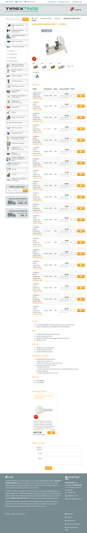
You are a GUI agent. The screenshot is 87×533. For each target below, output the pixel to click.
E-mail (40, 454)
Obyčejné (17, 51)
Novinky (10, 2)
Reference (69, 514)
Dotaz (40, 458)
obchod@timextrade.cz (74, 499)
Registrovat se (64, 2)
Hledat (25, 19)
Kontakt (19, 2)
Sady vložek (17, 58)
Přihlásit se (52, 2)
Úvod (35, 18)
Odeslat (48, 468)
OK (25, 190)
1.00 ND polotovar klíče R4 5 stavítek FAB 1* (43, 397)
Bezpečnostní (17, 54)
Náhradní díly (17, 61)
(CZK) (78, 2)
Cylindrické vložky (46, 18)
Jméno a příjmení (39, 448)
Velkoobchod (70, 521)
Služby (68, 517)
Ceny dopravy (29, 2)
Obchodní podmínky (72, 524)
